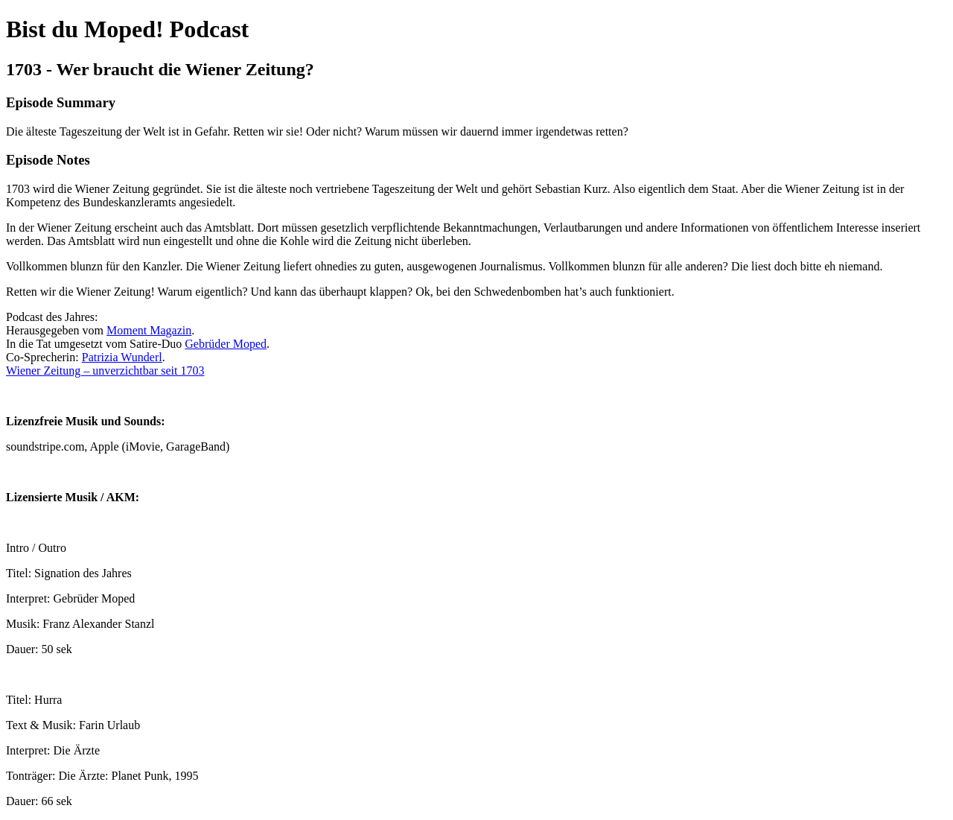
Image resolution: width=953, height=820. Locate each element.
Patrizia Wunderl (122, 357)
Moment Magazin (148, 330)
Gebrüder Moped (226, 343)
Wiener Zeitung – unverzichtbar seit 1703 (105, 370)
